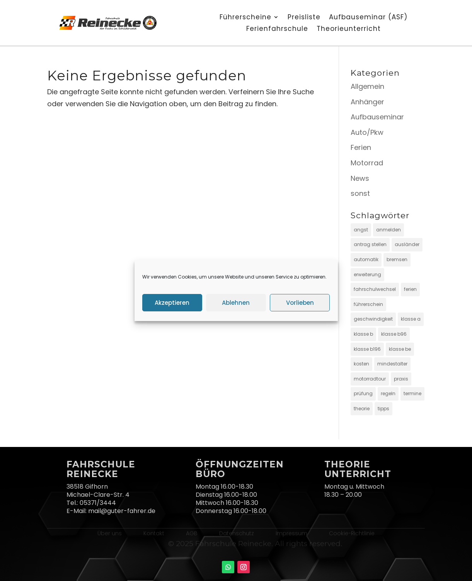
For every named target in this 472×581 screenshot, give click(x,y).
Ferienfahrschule (277, 29)
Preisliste (304, 18)
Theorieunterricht (349, 29)
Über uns (109, 533)
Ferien (361, 147)
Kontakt (153, 533)
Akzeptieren (172, 303)
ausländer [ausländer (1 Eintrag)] (407, 244)
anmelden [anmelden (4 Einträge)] (388, 229)
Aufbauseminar (377, 117)
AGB (192, 533)
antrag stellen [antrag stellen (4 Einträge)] (370, 244)
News (360, 178)
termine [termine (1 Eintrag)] (412, 393)
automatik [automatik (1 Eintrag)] (366, 259)
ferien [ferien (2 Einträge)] (410, 289)
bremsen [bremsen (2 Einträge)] (397, 259)
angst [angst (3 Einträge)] (361, 229)
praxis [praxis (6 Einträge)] (401, 378)
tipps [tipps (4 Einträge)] (383, 408)
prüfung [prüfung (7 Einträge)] (363, 393)
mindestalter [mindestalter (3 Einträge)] (392, 363)
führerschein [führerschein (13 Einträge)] (368, 304)
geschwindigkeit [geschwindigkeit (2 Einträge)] (373, 319)
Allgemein (367, 86)
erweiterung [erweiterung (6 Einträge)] (367, 274)
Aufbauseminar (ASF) (368, 18)
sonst (360, 193)
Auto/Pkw (367, 132)
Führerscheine (245, 18)
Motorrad (367, 163)
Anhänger (367, 102)
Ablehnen (236, 303)
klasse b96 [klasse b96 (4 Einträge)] (394, 334)
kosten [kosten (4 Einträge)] (361, 363)
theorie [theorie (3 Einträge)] (362, 408)
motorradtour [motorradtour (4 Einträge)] (370, 378)
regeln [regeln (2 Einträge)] (388, 393)
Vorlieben (300, 303)
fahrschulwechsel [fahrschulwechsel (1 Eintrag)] (375, 289)
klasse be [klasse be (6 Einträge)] (400, 349)
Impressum (291, 533)
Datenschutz (236, 533)
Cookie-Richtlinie (352, 533)
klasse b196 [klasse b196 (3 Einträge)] (367, 349)
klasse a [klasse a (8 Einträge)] (411, 319)
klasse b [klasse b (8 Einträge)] (363, 334)
